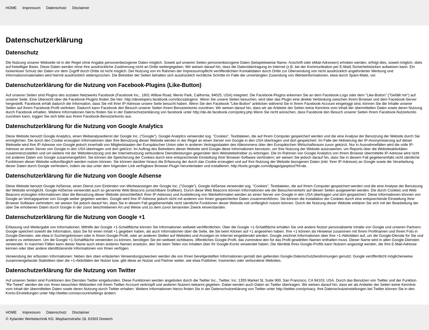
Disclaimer (80, 8)
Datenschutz (56, 8)
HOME (11, 8)
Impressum (31, 8)
